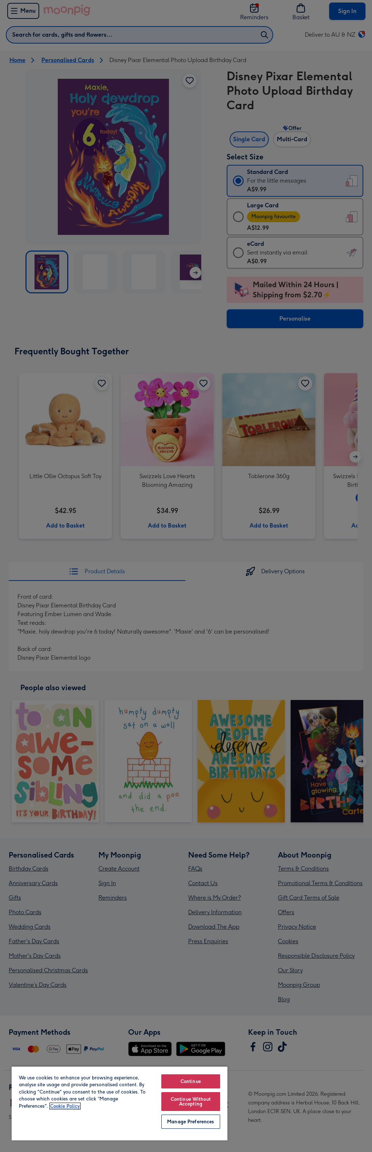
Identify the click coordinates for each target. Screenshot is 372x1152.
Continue (191, 1081)
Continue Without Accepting (191, 1101)
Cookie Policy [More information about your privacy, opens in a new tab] (65, 1106)
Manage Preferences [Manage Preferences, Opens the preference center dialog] (190, 1121)
